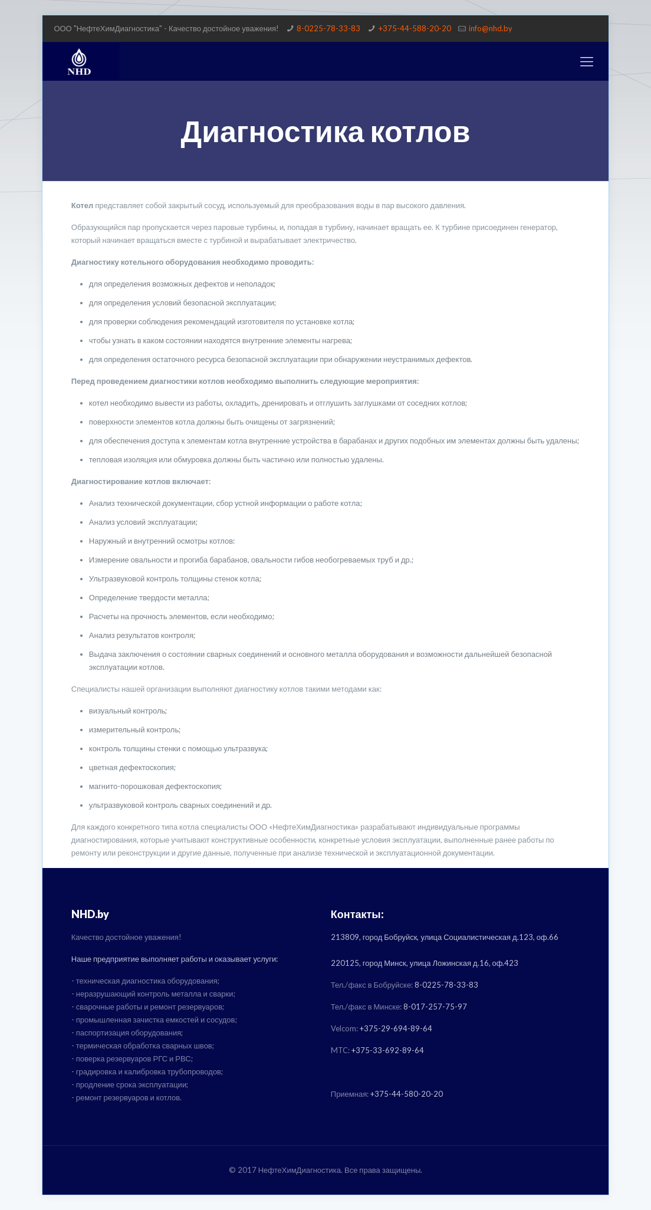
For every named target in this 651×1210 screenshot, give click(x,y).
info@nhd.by (490, 28)
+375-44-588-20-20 (415, 28)
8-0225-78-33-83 (328, 28)
